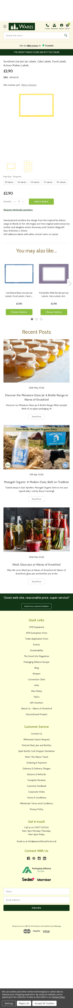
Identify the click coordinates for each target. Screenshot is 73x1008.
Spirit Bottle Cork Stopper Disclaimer (36, 751)
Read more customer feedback (36, 606)
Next (70, 283)
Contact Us (36, 733)
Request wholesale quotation (18, 209)
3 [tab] (41, 319)
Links (36, 685)
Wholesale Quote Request (36, 739)
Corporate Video (36, 791)
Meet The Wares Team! (36, 757)
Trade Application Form (36, 638)
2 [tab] (36, 319)
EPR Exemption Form (36, 633)
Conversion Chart (36, 679)
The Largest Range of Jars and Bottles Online (36, 52)
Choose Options (19, 312)
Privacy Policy (36, 809)
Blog (36, 667)
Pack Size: (12, 176)
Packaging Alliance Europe (36, 662)
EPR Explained (36, 627)
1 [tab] (32, 319)
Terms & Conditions (36, 797)
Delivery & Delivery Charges (36, 768)
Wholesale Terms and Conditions (36, 803)
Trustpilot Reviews (36, 780)
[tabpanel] (19, 287)
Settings (8, 1003)
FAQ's (37, 696)
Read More (36, 416)
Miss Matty (36, 691)
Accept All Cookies (44, 1003)
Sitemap (57, 926)
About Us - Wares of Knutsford (36, 708)
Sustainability (36, 650)
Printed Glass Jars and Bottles (36, 745)
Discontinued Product (36, 714)
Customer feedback (36, 786)
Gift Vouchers (36, 702)
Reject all (24, 1003)
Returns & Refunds (36, 774)
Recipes (36, 673)
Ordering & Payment (36, 762)
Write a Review (28, 85)
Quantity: (7, 201)
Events (36, 644)
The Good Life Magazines (36, 656)
